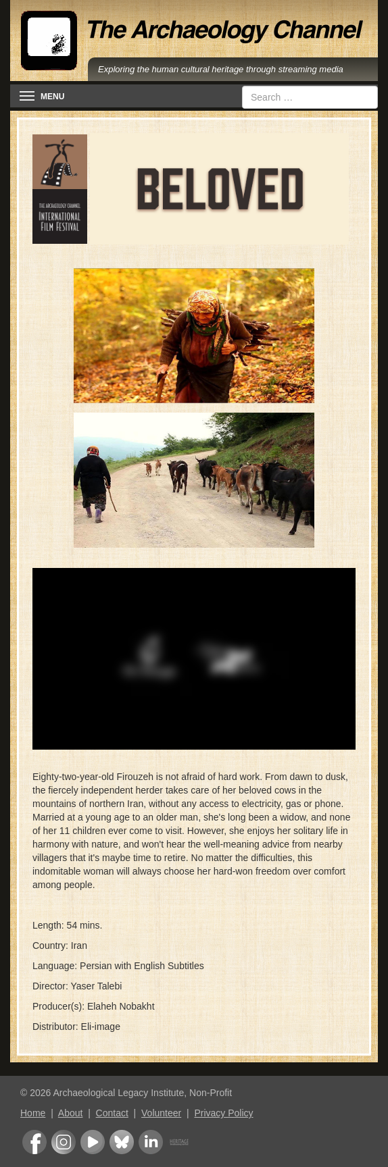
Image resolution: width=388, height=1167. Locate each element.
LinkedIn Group (151, 1142)
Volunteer (161, 1113)
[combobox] (310, 97)
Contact (112, 1113)
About (70, 1113)
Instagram (63, 1142)
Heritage (179, 1142)
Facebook (34, 1142)
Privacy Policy (223, 1113)
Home (32, 1113)
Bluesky (122, 1142)
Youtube (92, 1142)
